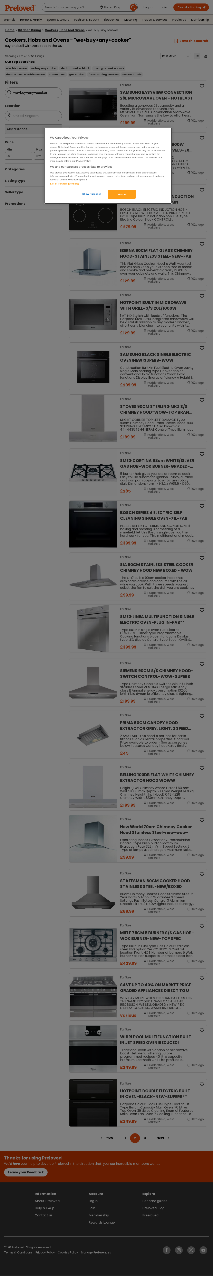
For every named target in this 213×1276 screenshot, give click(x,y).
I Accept (122, 194)
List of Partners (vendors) (64, 183)
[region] (108, 166)
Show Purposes (91, 194)
